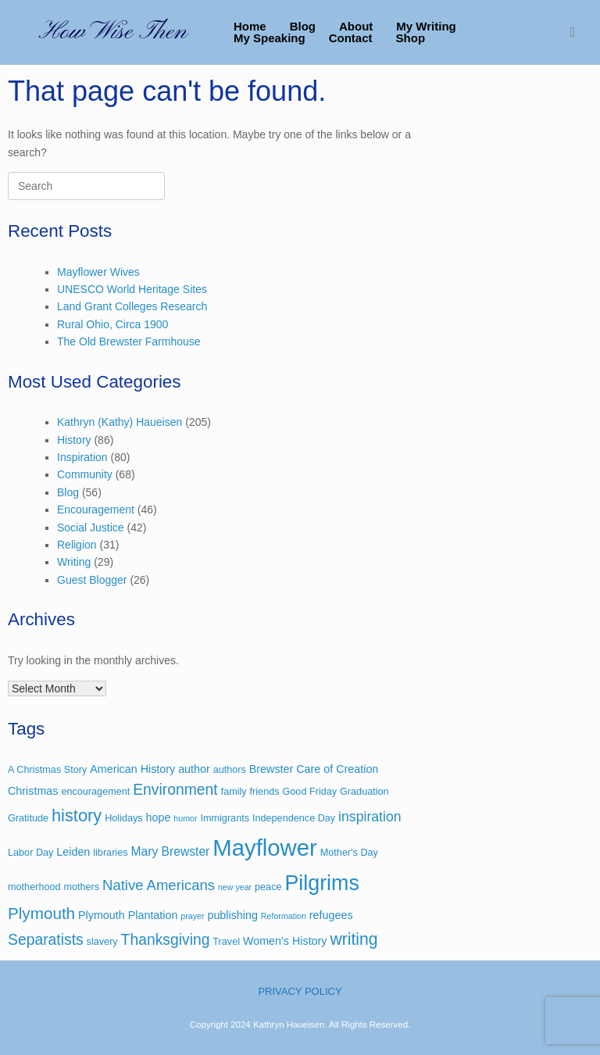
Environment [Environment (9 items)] (175, 789)
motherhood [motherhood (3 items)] (34, 887)
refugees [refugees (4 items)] (331, 915)
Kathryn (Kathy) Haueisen (119, 422)
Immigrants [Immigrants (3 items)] (224, 818)
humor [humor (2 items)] (185, 818)
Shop (411, 38)
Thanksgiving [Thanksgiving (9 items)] (165, 940)
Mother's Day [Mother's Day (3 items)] (349, 852)
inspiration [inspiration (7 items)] (369, 816)
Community (84, 474)
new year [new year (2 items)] (235, 887)
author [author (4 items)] (194, 769)
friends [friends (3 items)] (265, 791)
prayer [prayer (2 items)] (192, 916)
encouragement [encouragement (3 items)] (95, 791)
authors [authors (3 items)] (229, 769)
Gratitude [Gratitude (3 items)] (28, 818)
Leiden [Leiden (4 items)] (73, 852)
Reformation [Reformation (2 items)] (283, 916)
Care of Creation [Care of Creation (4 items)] (337, 769)
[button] (577, 32)
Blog (303, 26)
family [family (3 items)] (234, 791)
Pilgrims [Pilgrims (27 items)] (321, 883)
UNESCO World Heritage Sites (132, 289)
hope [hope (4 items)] (158, 817)
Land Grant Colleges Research (132, 306)
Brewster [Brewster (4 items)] (271, 769)
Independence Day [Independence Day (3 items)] (293, 818)
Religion (77, 544)
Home (250, 26)
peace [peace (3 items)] (268, 887)
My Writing (425, 26)
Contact (351, 38)
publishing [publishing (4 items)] (232, 915)
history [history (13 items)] (77, 815)
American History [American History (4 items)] (132, 769)
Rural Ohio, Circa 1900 (112, 324)
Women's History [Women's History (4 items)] (285, 941)
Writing (74, 562)
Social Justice (90, 527)
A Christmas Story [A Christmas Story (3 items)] (47, 769)
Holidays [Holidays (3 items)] (124, 818)
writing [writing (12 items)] (353, 939)
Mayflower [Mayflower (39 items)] (264, 847)
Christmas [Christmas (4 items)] (33, 791)
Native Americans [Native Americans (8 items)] (158, 885)
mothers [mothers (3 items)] (81, 887)
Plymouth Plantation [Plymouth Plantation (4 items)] (127, 915)
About (356, 26)
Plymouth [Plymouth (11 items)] (41, 913)
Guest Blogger (92, 580)
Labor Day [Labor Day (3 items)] (30, 852)
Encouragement (95, 509)
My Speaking (269, 38)
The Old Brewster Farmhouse (129, 341)
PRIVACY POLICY (299, 991)
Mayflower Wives (98, 272)
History (74, 440)
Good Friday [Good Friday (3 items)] (309, 791)
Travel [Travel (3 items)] (226, 941)
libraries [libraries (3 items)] (110, 852)
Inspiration (82, 457)
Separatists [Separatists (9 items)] (46, 940)
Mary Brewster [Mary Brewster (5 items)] (169, 851)
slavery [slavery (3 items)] (102, 941)
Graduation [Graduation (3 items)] (364, 791)
